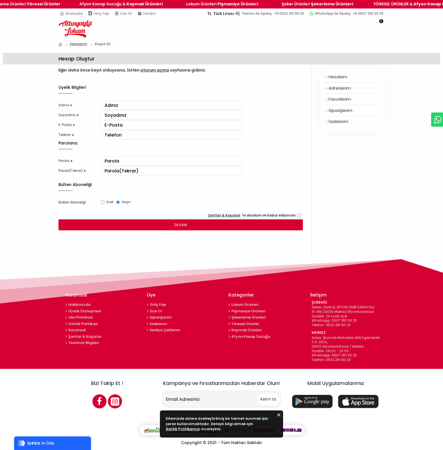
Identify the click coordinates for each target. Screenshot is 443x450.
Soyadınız (67, 118)
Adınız (64, 105)
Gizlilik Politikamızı (226, 429)
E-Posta (66, 131)
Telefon (66, 144)
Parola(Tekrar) (72, 186)
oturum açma (154, 70)
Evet (108, 221)
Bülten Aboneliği (74, 221)
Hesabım (78, 44)
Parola (64, 173)
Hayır (125, 221)
